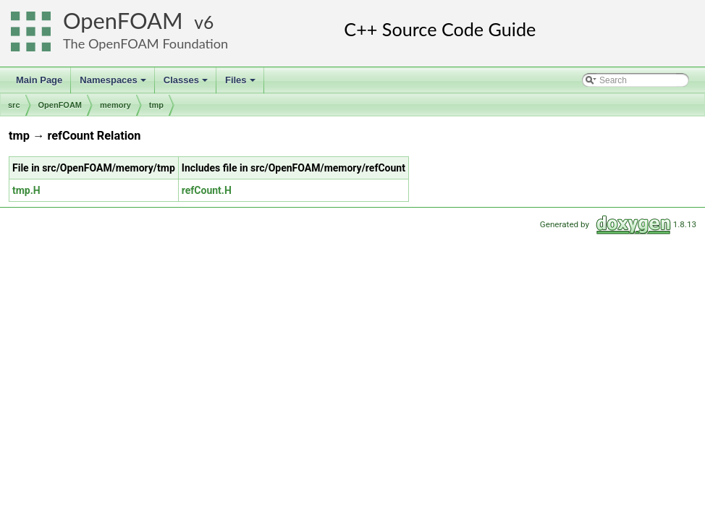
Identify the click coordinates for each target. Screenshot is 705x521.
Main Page (39, 80)
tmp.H (26, 190)
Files (241, 84)
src (14, 105)
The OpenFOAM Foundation (145, 43)
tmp (156, 105)
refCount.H (207, 190)
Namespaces (114, 84)
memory (115, 105)
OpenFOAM (123, 20)
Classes (187, 84)
